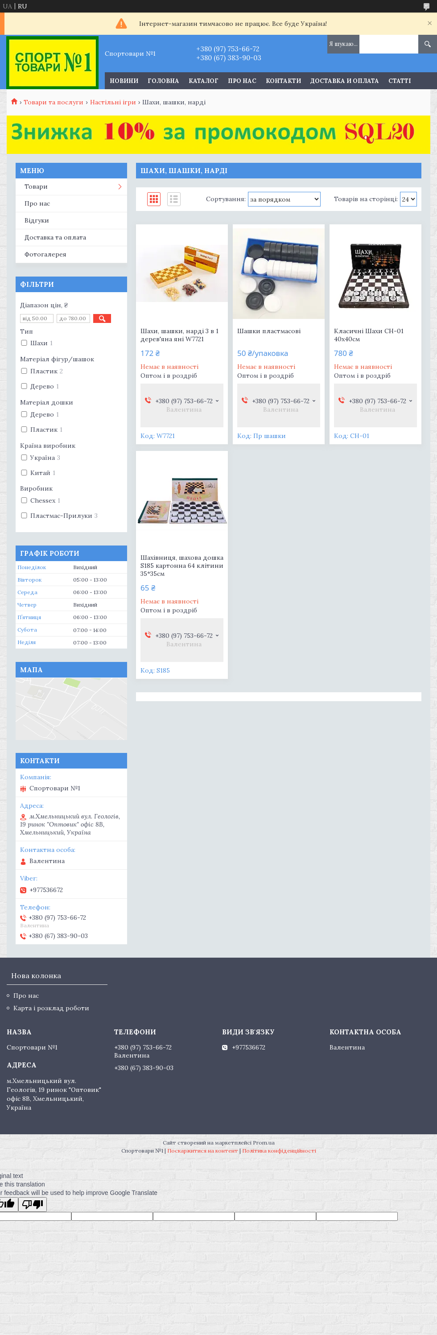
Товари (36, 186)
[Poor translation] (32, 1204)
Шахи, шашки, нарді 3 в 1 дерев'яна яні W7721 (179, 335)
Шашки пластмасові (269, 331)
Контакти (283, 81)
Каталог (203, 81)
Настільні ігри (113, 102)
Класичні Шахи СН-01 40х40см (369, 335)
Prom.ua (264, 1142)
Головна (163, 81)
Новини (124, 81)
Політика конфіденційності (279, 1150)
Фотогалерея (45, 254)
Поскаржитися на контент (202, 1150)
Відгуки (37, 220)
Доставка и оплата (344, 81)
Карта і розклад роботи (51, 1008)
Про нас (242, 81)
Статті (399, 81)
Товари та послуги (53, 102)
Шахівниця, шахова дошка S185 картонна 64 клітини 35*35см (181, 566)
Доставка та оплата (55, 237)
